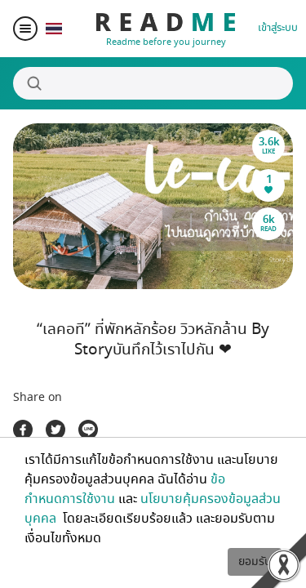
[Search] (153, 83)
